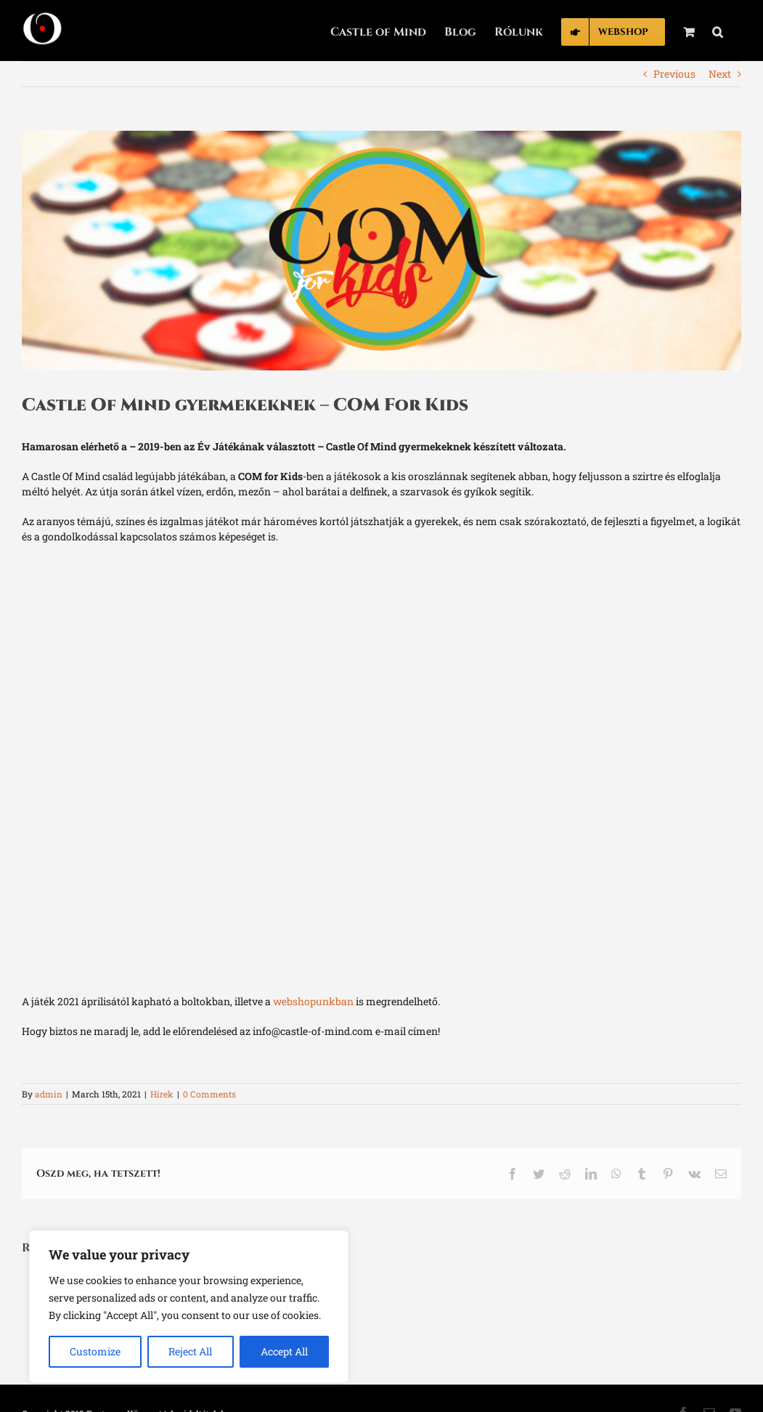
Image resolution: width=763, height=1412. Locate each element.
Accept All (284, 1351)
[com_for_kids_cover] (381, 250)
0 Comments (209, 1094)
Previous (674, 74)
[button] (717, 30)
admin (48, 1094)
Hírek (162, 1094)
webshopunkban (313, 1001)
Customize (95, 1351)
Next (720, 74)
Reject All (190, 1351)
